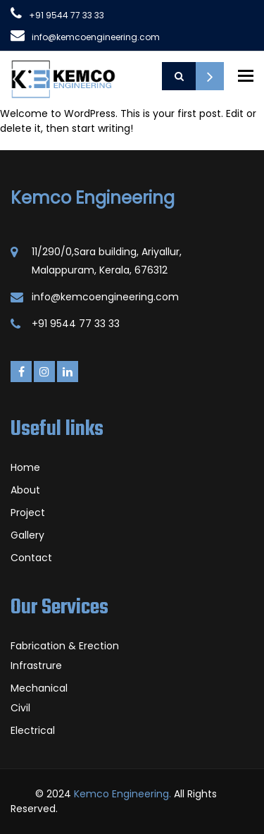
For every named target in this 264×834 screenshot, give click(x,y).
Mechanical (39, 688)
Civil (20, 708)
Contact (31, 558)
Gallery (27, 535)
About (25, 490)
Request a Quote (210, 76)
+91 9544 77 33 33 (66, 15)
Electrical (33, 730)
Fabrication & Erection (65, 646)
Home (25, 467)
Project (28, 512)
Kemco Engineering (93, 197)
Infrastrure (36, 665)
